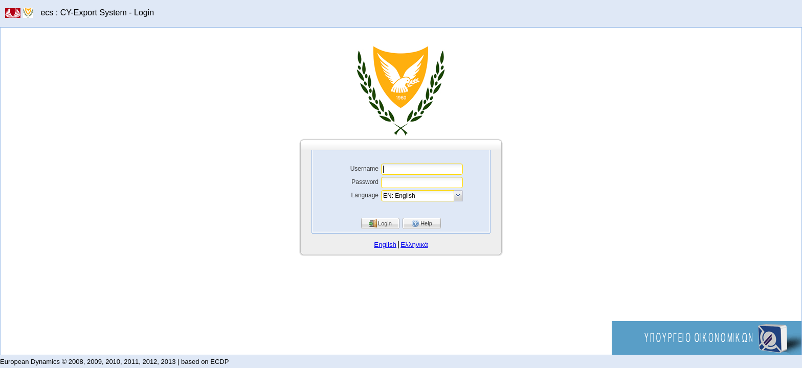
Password (364, 182)
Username (364, 168)
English (385, 244)
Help (426, 223)
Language (364, 195)
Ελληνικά (414, 244)
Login (385, 223)
